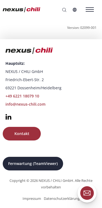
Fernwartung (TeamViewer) (33, 163)
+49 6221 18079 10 (22, 96)
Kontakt (21, 133)
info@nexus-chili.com (25, 104)
